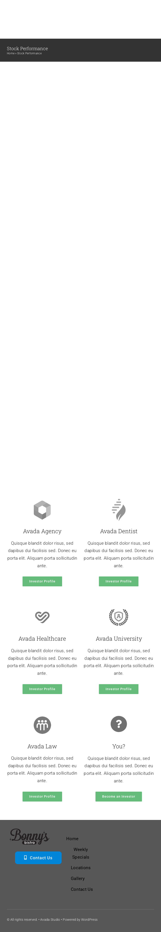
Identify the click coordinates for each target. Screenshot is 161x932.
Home (10, 53)
